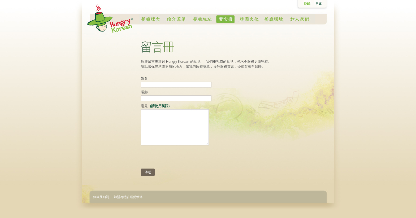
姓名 (144, 78)
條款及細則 (101, 197)
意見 (155, 106)
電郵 (144, 92)
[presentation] (181, 158)
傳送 (147, 172)
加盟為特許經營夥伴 (128, 197)
